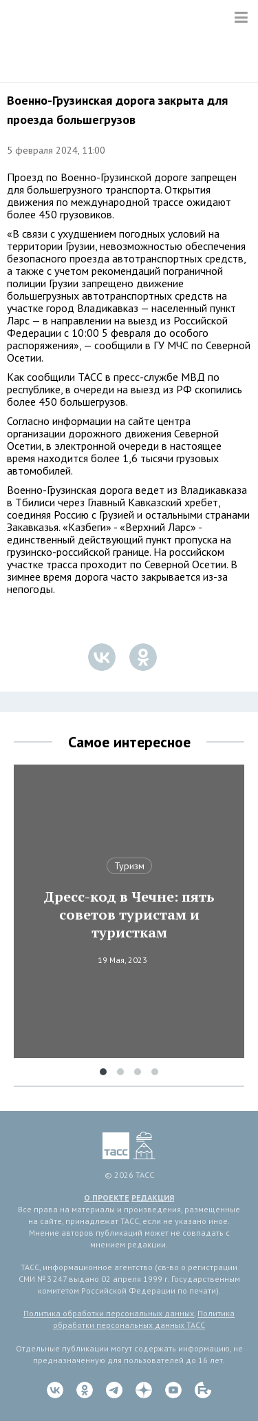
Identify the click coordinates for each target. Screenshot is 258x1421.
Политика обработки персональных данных (108, 1313)
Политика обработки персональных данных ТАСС (144, 1319)
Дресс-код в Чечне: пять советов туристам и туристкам (129, 915)
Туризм (129, 866)
